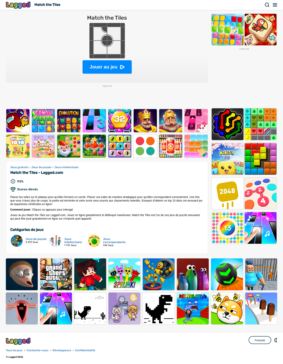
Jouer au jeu (103, 66)
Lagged (18, 5)
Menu (275, 5)
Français (260, 340)
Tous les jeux (14, 350)
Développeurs (61, 350)
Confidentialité (85, 350)
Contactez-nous (37, 350)
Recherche (267, 5)
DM (276, 340)
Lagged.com (18, 341)
